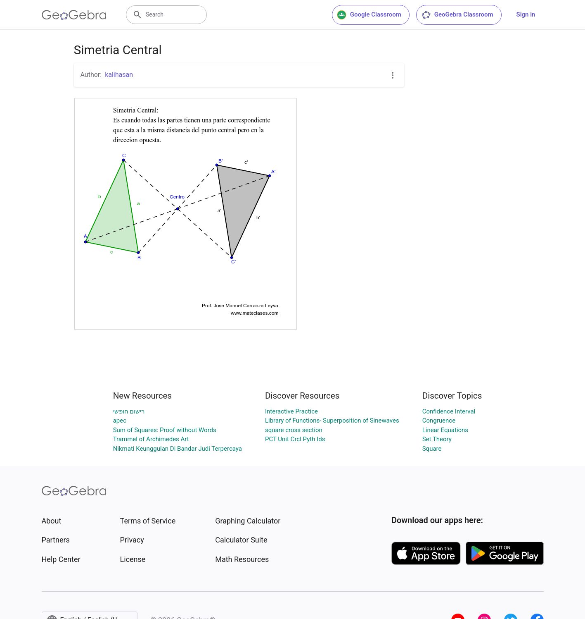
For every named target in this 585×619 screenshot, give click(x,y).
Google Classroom (369, 15)
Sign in (525, 14)
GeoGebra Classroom (457, 15)
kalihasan (119, 75)
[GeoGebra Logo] (74, 15)
